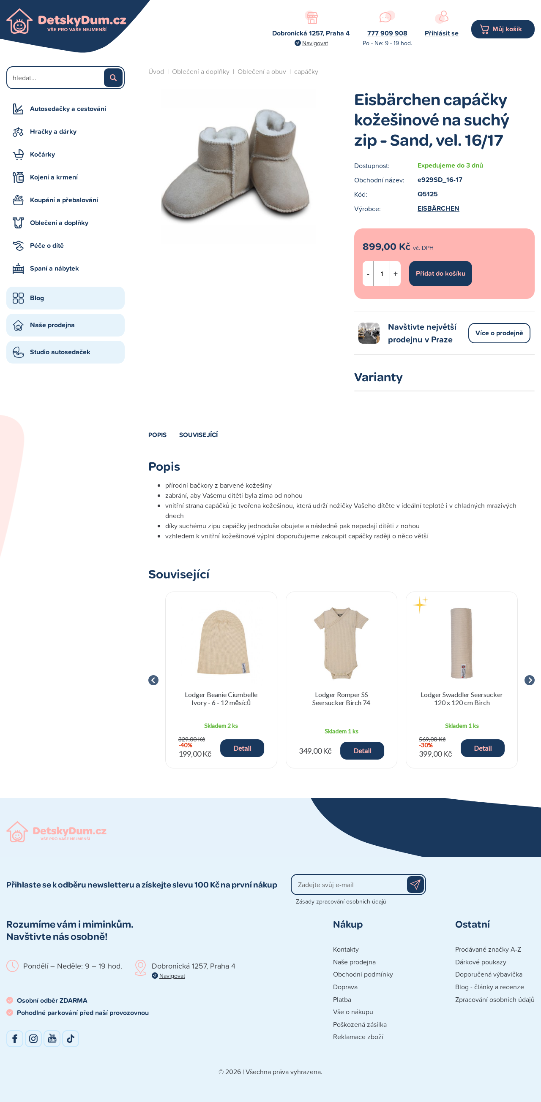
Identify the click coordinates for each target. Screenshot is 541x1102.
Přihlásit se (442, 33)
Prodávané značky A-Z (488, 949)
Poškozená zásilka (360, 1024)
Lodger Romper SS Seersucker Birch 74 (341, 698)
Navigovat (315, 43)
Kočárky (42, 154)
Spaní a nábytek (54, 268)
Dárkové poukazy (480, 961)
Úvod (156, 71)
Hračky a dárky (53, 131)
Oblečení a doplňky (59, 223)
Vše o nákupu (353, 1011)
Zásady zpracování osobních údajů (341, 901)
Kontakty (346, 949)
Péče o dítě (47, 245)
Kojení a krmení (54, 177)
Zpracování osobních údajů (495, 999)
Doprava (345, 986)
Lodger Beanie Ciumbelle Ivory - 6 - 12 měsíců (221, 698)
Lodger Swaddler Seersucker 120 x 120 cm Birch (462, 698)
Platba (342, 999)
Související (198, 434)
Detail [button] (242, 748)
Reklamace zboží (358, 1036)
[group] (221, 680)
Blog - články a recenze (489, 986)
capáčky (306, 71)
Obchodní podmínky (363, 974)
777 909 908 (387, 33)
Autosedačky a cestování (68, 109)
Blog (37, 298)
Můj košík (507, 29)
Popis (157, 434)
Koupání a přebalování (64, 200)
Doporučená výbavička (488, 974)
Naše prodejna (52, 325)
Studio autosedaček (60, 352)
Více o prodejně (499, 333)
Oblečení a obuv (262, 71)
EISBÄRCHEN (438, 208)
